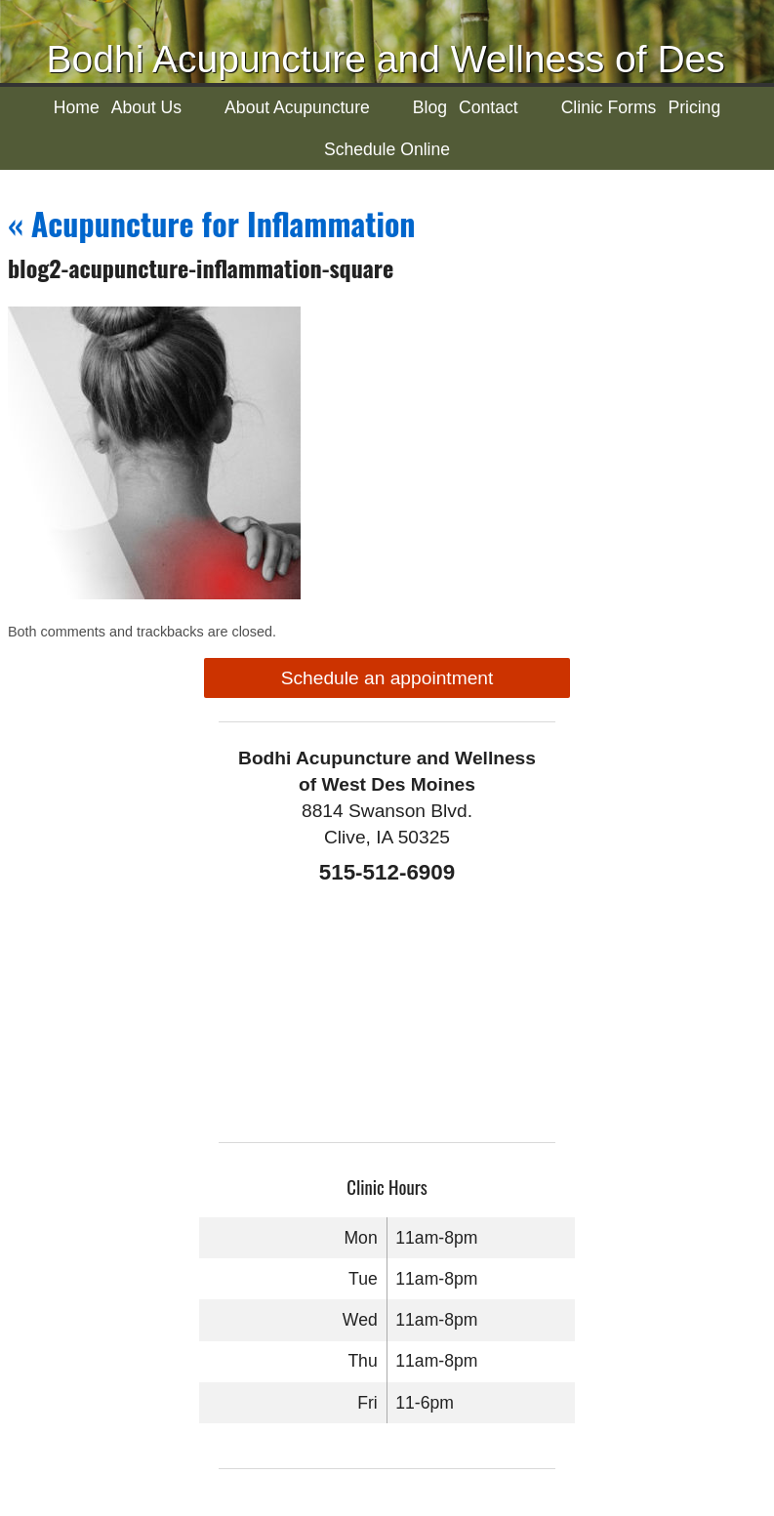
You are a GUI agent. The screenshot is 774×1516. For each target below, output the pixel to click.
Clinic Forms (609, 107)
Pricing (694, 107)
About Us (146, 107)
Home (77, 107)
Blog (430, 107)
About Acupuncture (297, 107)
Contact (488, 107)
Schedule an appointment (387, 678)
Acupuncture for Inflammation (212, 223)
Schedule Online (387, 149)
